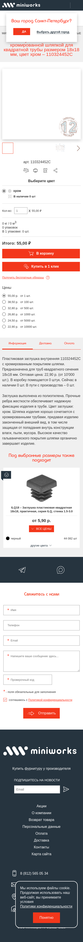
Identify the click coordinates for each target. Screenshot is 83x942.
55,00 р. (13, 295)
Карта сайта (41, 854)
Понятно (47, 917)
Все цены (42, 528)
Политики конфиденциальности (46, 906)
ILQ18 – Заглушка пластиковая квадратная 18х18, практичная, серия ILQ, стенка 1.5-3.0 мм (41, 509)
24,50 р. (13, 320)
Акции (41, 806)
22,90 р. (13, 326)
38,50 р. (13, 302)
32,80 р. (13, 308)
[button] (75, 148)
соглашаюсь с (40, 700)
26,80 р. (13, 314)
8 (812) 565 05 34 (34, 873)
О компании (41, 813)
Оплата (41, 833)
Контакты (41, 847)
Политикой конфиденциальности (50, 700)
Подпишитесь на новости (37, 780)
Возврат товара (41, 820)
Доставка (41, 840)
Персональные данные (42, 827)
